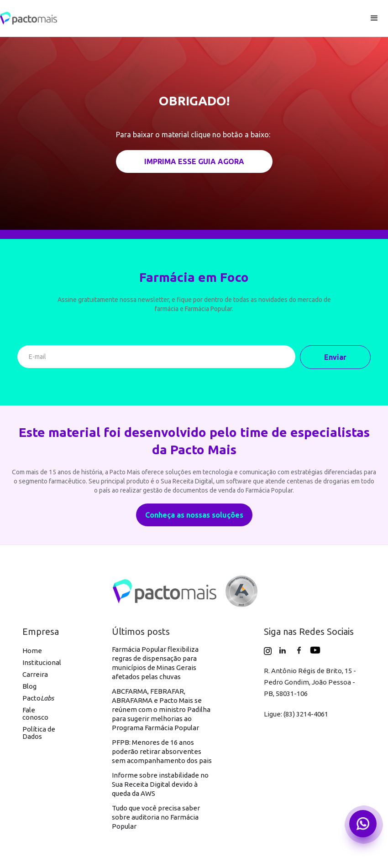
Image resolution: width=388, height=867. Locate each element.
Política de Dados (38, 732)
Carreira (35, 674)
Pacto (38, 698)
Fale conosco (35, 713)
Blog (29, 686)
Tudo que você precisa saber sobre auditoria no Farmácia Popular (156, 817)
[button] (374, 18)
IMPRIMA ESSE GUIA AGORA (194, 161)
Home (32, 650)
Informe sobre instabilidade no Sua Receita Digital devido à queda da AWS (160, 784)
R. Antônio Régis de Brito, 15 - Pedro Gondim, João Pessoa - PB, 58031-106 (310, 682)
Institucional (41, 662)
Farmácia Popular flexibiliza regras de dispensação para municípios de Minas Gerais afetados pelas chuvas (155, 662)
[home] (180, 18)
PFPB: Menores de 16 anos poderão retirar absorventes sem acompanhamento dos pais (162, 751)
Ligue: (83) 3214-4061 (296, 714)
